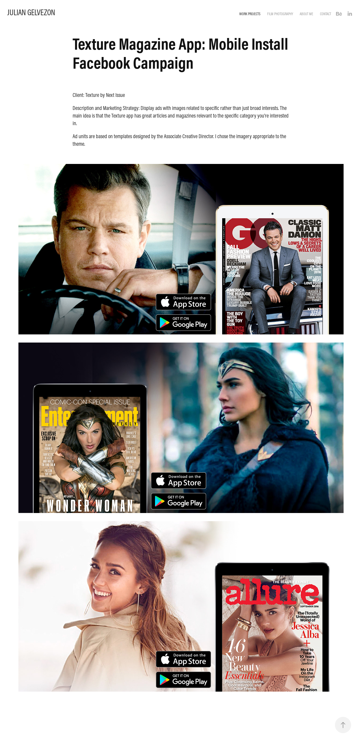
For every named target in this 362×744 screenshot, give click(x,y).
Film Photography (280, 13)
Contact (325, 13)
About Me (306, 13)
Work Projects (249, 13)
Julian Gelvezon (31, 12)
